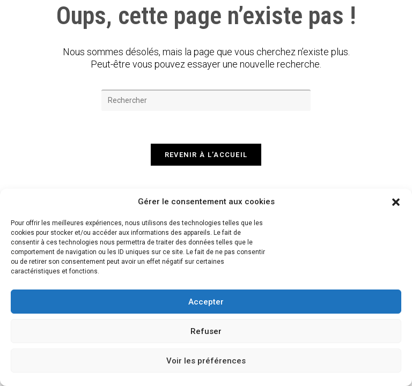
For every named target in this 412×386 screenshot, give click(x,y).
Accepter (206, 302)
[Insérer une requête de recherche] (206, 100)
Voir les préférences (206, 361)
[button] (396, 202)
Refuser (206, 331)
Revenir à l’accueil (206, 155)
